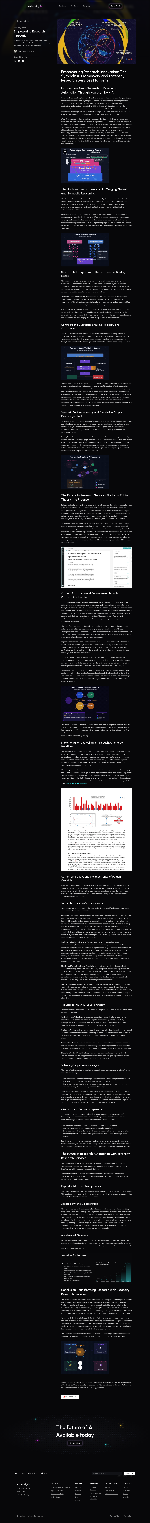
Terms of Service (116, 1516)
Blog (76, 1497)
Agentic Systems (57, 1491)
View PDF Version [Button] (70, 1397)
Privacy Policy (128, 1516)
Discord (125, 1487)
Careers (78, 1491)
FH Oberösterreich (111, 1494)
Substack (126, 1491)
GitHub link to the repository (76, 784)
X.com (125, 1494)
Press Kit (78, 1500)
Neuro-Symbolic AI (57, 1494)
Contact (78, 1494)
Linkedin (126, 1497)
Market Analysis (95, 1493)
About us (78, 1487)
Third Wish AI (109, 1491)
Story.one (108, 1487)
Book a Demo (55, 1497)
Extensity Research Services (61, 1487)
